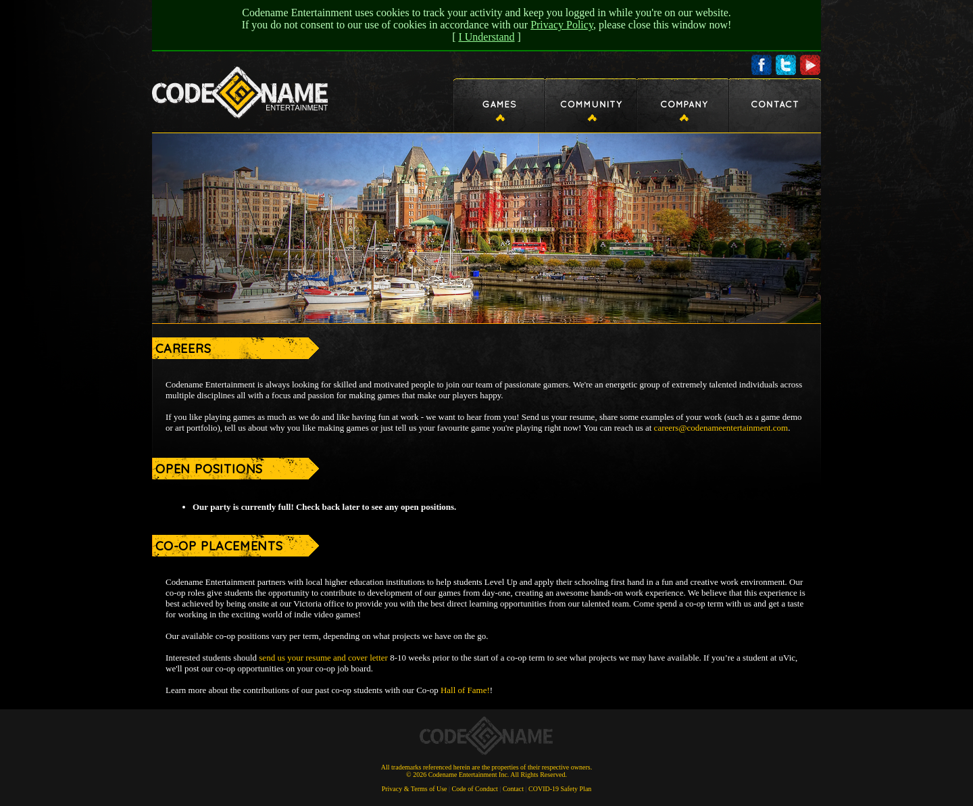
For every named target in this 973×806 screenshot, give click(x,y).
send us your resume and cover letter (323, 658)
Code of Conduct (475, 788)
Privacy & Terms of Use (414, 788)
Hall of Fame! (465, 690)
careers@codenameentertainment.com (721, 428)
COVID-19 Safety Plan (559, 788)
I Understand (486, 37)
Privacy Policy (561, 24)
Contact (513, 788)
